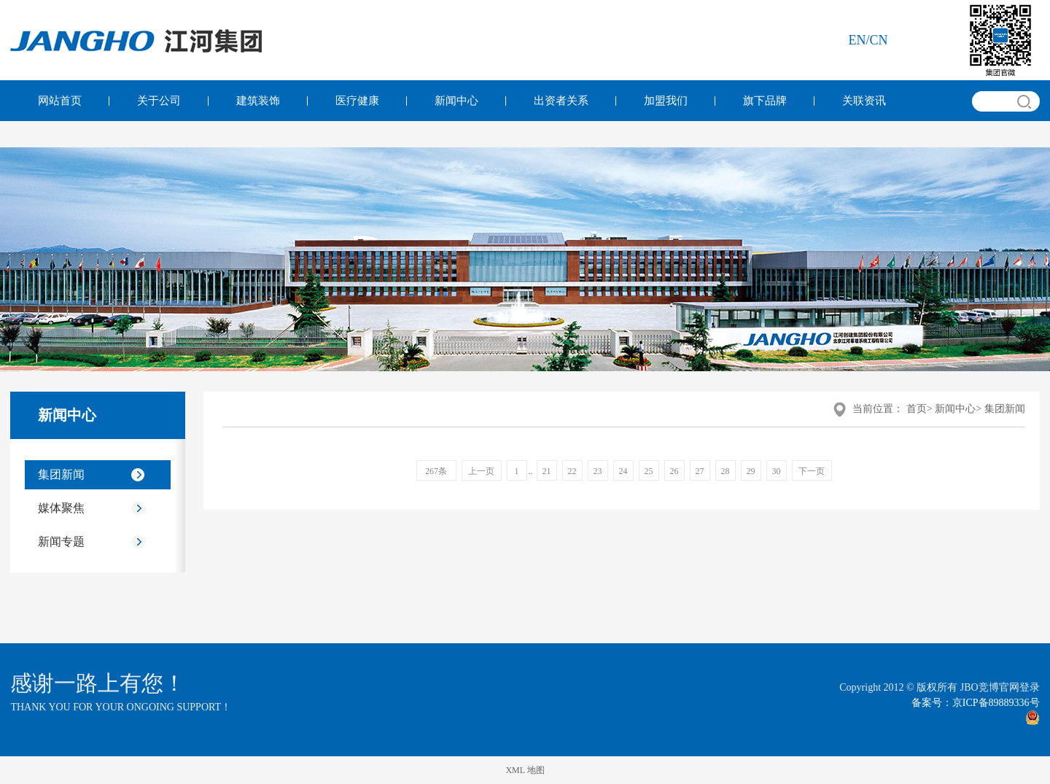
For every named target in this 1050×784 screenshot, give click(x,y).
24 (623, 471)
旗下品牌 (765, 100)
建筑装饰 (258, 100)
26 (674, 471)
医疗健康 (357, 100)
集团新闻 (61, 474)
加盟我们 (666, 100)
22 (572, 471)
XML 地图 (524, 770)
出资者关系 (561, 100)
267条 (436, 471)
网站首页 (60, 100)
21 (546, 471)
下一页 (811, 471)
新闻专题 (61, 541)
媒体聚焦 (61, 508)
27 (700, 471)
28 (725, 471)
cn (879, 40)
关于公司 (159, 100)
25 (649, 471)
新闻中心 (456, 100)
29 (751, 471)
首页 (916, 408)
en (857, 40)
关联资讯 (864, 100)
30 (776, 471)
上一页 (481, 471)
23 (598, 471)
